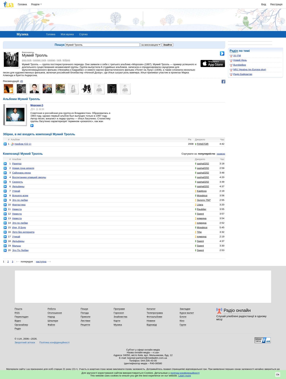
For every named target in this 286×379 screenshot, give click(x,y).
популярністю (206, 153)
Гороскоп (119, 312)
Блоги (183, 316)
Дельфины (18, 186)
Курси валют (187, 312)
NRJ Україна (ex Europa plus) (248, 69)
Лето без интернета (23, 232)
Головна (22, 4)
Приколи (85, 316)
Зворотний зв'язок (25, 342)
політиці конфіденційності (185, 373)
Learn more (184, 375)
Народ (51, 316)
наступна (41, 261)
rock (59, 60)
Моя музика (67, 34)
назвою (221, 153)
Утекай (16, 191)
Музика (118, 324)
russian (51, 60)
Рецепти (85, 324)
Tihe (198, 232)
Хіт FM (235, 55)
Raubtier (200, 209)
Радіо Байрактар (241, 74)
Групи (183, 324)
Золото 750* (203, 200)
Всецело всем (20, 195)
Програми (119, 308)
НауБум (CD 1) (21, 144)
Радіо (234, 51)
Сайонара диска (21, 172)
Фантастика (19, 204)
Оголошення (55, 312)
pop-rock (26, 60)
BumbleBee (238, 65)
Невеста (17, 209)
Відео (18, 320)
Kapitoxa (200, 191)
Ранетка (16, 163)
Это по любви (20, 200)
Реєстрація (276, 4)
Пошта (18, 308)
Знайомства (120, 316)
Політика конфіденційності (54, 342)
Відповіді (152, 324)
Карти (117, 320)
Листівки (85, 320)
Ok (277, 374)
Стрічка (83, 34)
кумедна (200, 218)
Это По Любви (20, 250)
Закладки (185, 308)
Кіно (182, 320)
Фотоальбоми (154, 316)
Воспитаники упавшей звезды (29, 177)
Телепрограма (155, 312)
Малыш (16, 245)
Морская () (36, 105)
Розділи (35, 4)
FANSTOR (201, 144)
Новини (151, 320)
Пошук (84, 308)
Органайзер (21, 324)
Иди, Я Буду (19, 227)
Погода (85, 312)
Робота (52, 308)
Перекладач (21, 316)
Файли (51, 324)
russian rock (39, 60)
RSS (17, 312)
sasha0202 (202, 163)
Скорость (17, 181)
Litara (199, 204)
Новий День (238, 60)
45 (21, 81)
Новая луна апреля (23, 168)
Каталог (151, 308)
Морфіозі (201, 195)
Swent (199, 213)
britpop (66, 60)
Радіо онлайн (237, 310)
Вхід (263, 4)
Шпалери (53, 320)
